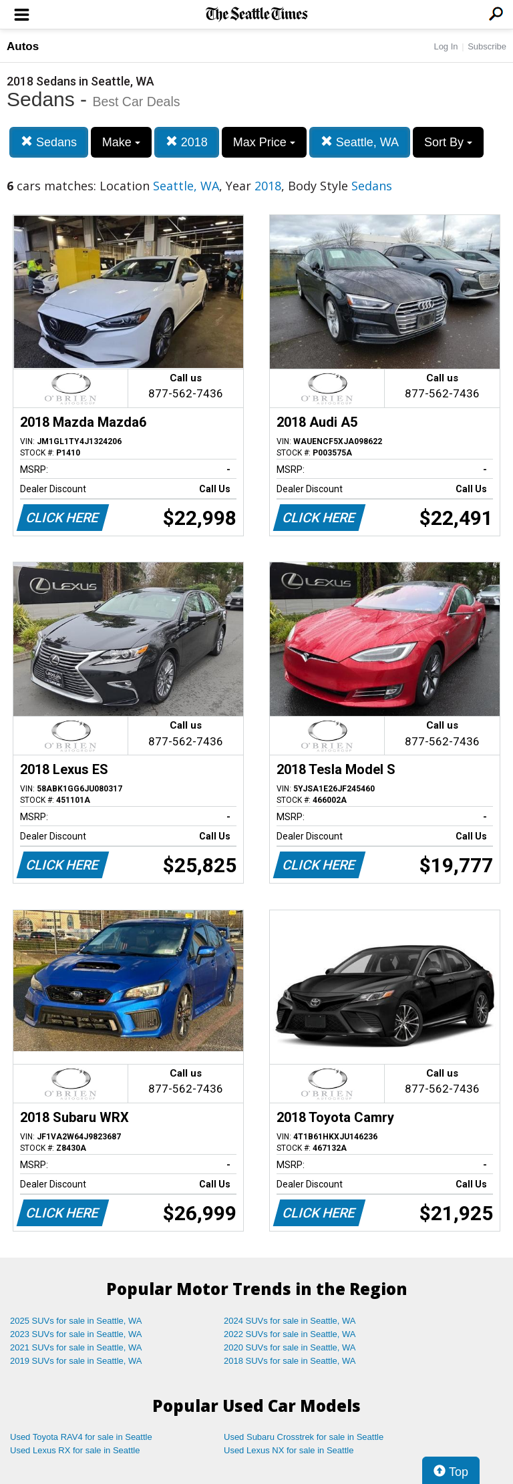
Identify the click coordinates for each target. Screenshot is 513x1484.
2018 (187, 142)
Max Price (264, 142)
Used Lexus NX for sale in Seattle (288, 1450)
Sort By (448, 142)
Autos (23, 46)
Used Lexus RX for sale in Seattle (75, 1450)
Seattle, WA (360, 142)
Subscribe (487, 46)
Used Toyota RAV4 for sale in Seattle (81, 1437)
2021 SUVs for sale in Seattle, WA (76, 1347)
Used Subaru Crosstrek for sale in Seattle (303, 1437)
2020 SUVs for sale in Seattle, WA (290, 1347)
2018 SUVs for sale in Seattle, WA (290, 1361)
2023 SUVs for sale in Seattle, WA (76, 1334)
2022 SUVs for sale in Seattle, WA (290, 1334)
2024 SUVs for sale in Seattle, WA (290, 1321)
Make (121, 142)
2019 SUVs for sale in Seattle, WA (76, 1361)
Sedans (49, 142)
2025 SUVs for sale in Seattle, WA (76, 1321)
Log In (446, 46)
